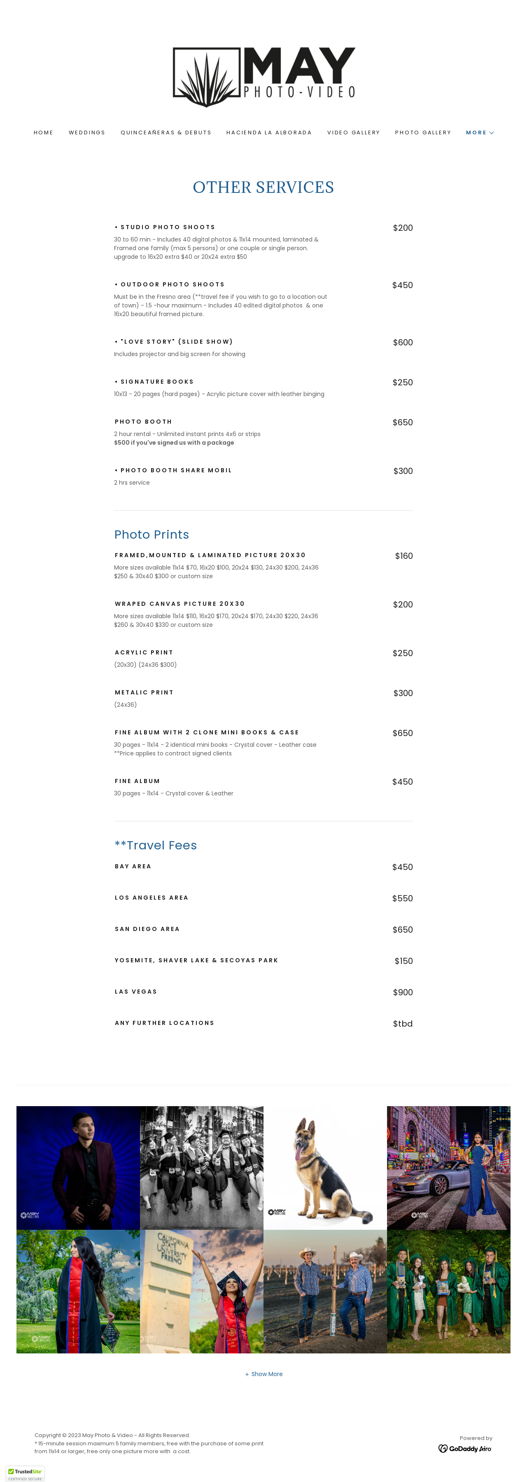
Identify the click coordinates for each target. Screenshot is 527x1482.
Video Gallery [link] (353, 132)
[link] (263, 76)
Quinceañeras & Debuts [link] (166, 132)
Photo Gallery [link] (423, 132)
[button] (479, 133)
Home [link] (44, 132)
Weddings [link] (87, 132)
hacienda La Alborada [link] (269, 132)
